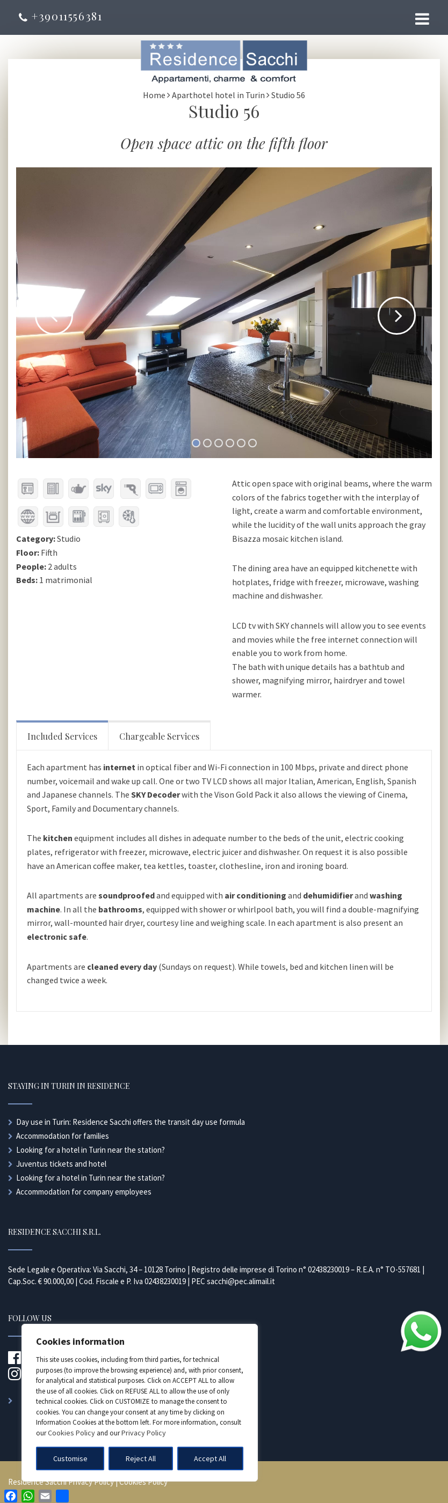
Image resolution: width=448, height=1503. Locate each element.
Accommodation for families (62, 1136)
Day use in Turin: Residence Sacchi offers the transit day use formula (130, 1122)
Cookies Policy (71, 1433)
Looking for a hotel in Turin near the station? (90, 1150)
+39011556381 (60, 16)
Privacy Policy (143, 1433)
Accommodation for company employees (83, 1192)
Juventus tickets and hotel (61, 1164)
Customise (70, 1458)
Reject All (141, 1458)
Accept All (210, 1458)
